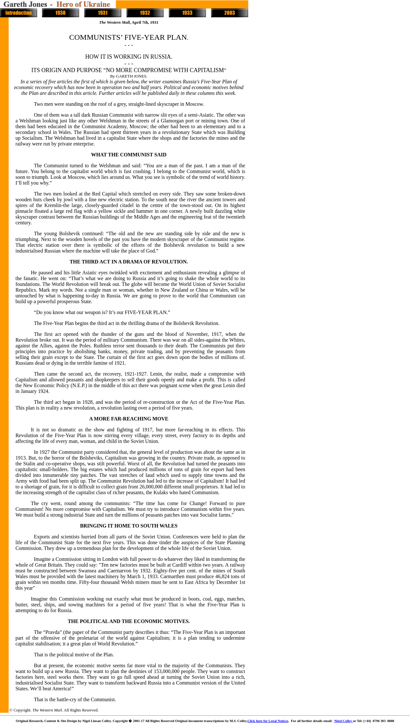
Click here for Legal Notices (267, 721)
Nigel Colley (343, 721)
